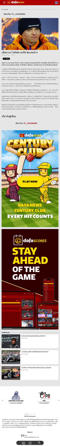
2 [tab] (27, 414)
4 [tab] (31, 414)
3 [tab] (29, 414)
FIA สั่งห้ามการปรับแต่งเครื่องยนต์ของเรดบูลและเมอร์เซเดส (36, 367)
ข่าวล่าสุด (5, 9)
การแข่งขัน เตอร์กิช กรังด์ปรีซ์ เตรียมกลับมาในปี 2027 (34, 352)
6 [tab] (35, 414)
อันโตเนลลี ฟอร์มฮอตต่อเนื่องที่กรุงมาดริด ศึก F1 (33, 336)
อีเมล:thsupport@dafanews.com (30, 436)
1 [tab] (25, 414)
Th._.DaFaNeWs (30, 123)
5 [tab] (33, 414)
